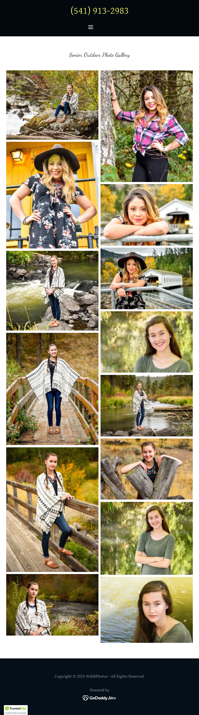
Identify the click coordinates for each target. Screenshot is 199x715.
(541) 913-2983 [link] (99, 11)
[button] (99, 27)
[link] (100, 697)
